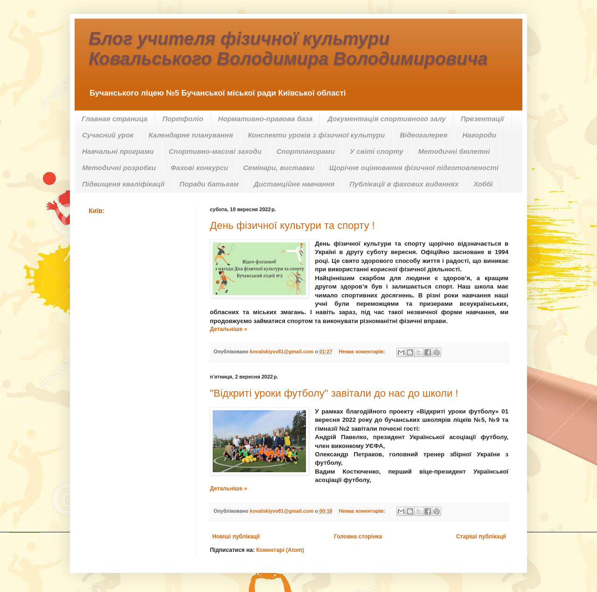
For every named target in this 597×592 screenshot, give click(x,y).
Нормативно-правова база (265, 119)
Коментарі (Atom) (280, 550)
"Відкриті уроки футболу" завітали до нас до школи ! (334, 393)
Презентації (482, 119)
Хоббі (483, 184)
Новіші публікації (236, 536)
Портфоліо (182, 119)
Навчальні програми (118, 151)
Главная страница (114, 119)
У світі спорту (376, 151)
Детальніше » (228, 329)
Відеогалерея (423, 135)
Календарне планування (190, 135)
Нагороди (479, 135)
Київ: (96, 210)
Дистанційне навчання (294, 184)
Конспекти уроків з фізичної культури (316, 135)
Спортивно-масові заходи (215, 151)
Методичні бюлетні (454, 151)
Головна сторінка (358, 536)
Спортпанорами (306, 151)
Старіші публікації (481, 536)
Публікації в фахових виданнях (403, 184)
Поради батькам (209, 184)
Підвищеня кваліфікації (123, 184)
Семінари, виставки (278, 168)
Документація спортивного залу (386, 119)
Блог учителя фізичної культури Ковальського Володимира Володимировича (288, 49)
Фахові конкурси (199, 168)
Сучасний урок (107, 135)
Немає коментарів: (363, 351)
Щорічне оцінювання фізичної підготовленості (414, 168)
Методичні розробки (119, 168)
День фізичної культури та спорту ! (292, 225)
